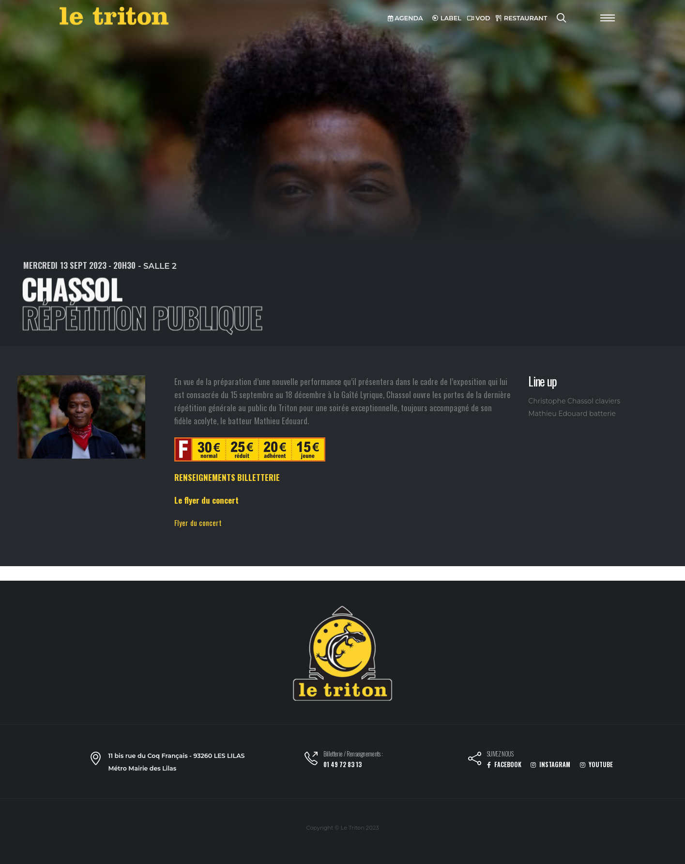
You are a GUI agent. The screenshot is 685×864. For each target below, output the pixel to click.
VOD (478, 18)
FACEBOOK (504, 764)
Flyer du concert (198, 522)
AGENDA (405, 18)
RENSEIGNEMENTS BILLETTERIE (227, 477)
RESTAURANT (521, 18)
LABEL (446, 18)
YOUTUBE (596, 764)
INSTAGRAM (550, 764)
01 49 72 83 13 (342, 764)
